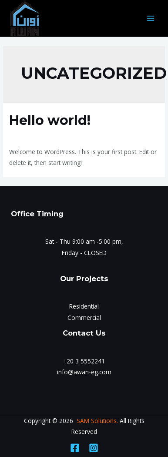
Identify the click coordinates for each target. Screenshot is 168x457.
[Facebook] (75, 448)
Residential (84, 306)
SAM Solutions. (97, 421)
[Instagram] (93, 448)
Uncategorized (67, 135)
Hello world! (50, 120)
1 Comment (25, 135)
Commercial (84, 317)
